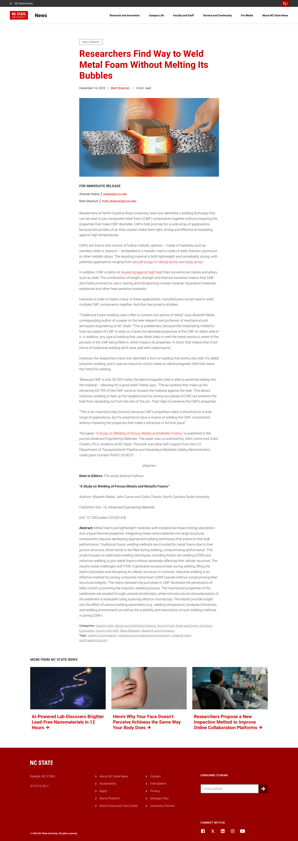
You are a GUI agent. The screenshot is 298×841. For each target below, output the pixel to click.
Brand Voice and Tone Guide (119, 806)
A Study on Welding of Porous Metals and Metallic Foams (139, 433)
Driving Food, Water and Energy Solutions (184, 625)
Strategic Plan (159, 798)
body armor (194, 262)
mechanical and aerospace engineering (144, 635)
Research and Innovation (125, 15)
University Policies (162, 806)
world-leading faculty (93, 640)
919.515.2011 (39, 786)
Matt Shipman (120, 88)
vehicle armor (168, 262)
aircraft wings (142, 262)
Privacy (155, 791)
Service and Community (217, 15)
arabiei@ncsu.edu (115, 194)
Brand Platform (110, 798)
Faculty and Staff (183, 15)
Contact (155, 776)
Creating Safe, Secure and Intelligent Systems (126, 625)
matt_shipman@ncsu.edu (119, 201)
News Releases (130, 630)
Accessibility (108, 783)
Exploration (86, 630)
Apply (103, 791)
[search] (285, 3)
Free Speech (158, 783)
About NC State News (275, 15)
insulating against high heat (141, 272)
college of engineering (102, 635)
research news (181, 635)
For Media (247, 15)
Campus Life (156, 15)
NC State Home (24, 3)
